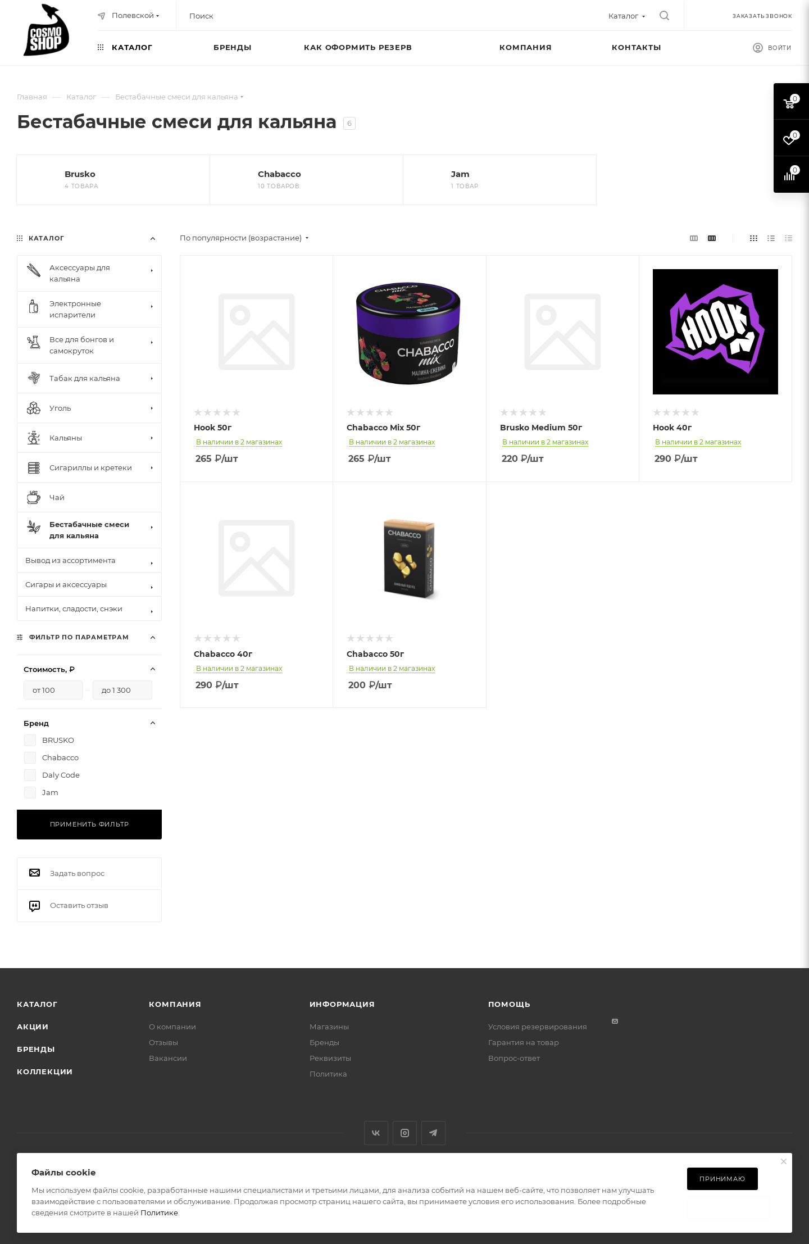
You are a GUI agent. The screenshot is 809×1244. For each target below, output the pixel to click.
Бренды (36, 1049)
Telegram (433, 1133)
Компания (175, 1004)
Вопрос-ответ (514, 1058)
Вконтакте (376, 1133)
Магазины (329, 1026)
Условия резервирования (537, 1026)
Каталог (37, 1004)
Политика (328, 1073)
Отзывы (163, 1042)
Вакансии (168, 1058)
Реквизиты (330, 1058)
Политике (159, 1212)
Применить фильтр (89, 824)
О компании (172, 1026)
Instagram (405, 1133)
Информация (342, 1004)
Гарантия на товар (523, 1042)
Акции (33, 1026)
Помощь (509, 1004)
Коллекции (45, 1071)
